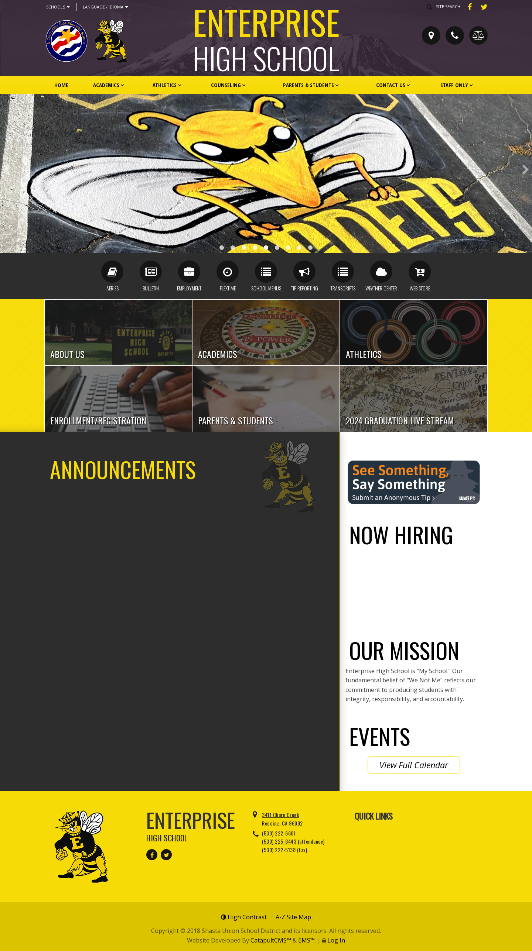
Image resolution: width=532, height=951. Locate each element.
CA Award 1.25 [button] (288, 247)
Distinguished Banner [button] (232, 247)
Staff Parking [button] (266, 247)
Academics (106, 85)
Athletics (165, 85)
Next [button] (525, 169)
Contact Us (390, 85)
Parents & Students (308, 85)
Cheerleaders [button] (255, 247)
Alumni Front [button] (299, 247)
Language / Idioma (105, 7)
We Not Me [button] (310, 247)
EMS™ (306, 940)
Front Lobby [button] (277, 247)
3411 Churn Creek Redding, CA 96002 (282, 819)
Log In (336, 940)
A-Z (293, 917)
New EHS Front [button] (244, 247)
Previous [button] (6, 169)
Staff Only (454, 85)
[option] (266, 173)
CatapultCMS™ (270, 940)
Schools (57, 7)
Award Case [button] (221, 247)
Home (61, 85)
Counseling (226, 85)
